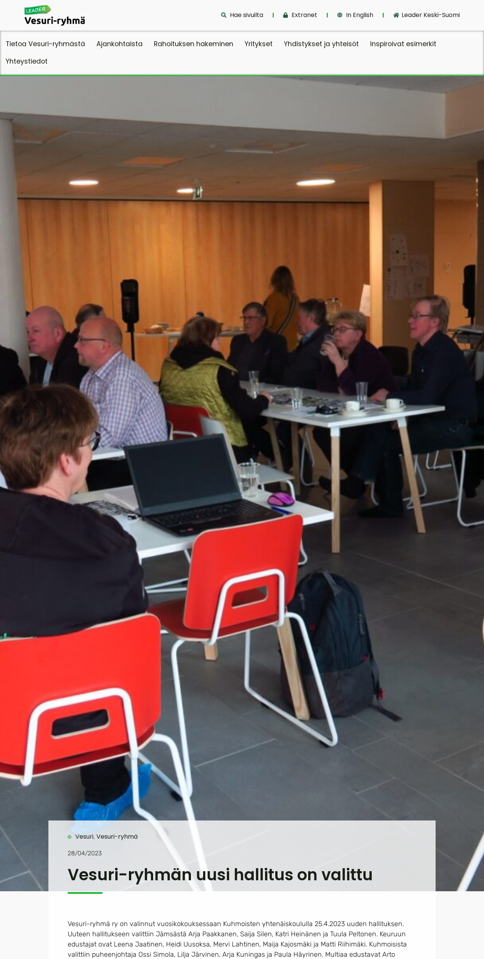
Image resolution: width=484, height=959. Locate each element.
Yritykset (259, 43)
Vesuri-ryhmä (117, 836)
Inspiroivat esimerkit (403, 43)
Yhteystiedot (27, 61)
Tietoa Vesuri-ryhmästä (45, 43)
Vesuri (84, 836)
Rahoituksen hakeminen (193, 43)
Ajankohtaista (119, 43)
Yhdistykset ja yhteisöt (321, 43)
